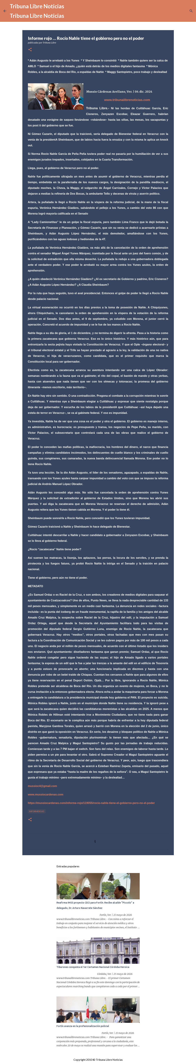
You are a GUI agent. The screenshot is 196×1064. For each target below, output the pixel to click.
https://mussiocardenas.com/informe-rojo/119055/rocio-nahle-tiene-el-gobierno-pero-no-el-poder (91, 803)
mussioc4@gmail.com (42, 786)
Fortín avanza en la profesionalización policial (82, 1026)
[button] (30, 49)
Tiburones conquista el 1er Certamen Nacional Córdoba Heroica (92, 967)
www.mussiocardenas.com (45, 794)
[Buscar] (191, 11)
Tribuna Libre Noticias (37, 6)
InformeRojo (36, 811)
